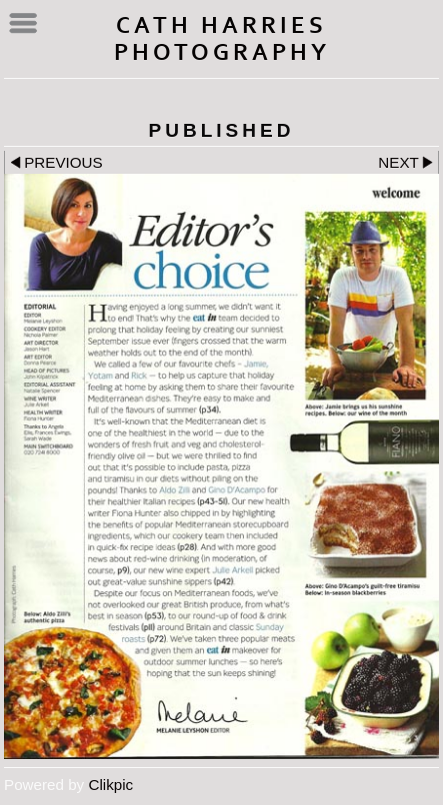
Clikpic (110, 784)
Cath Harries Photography (222, 39)
